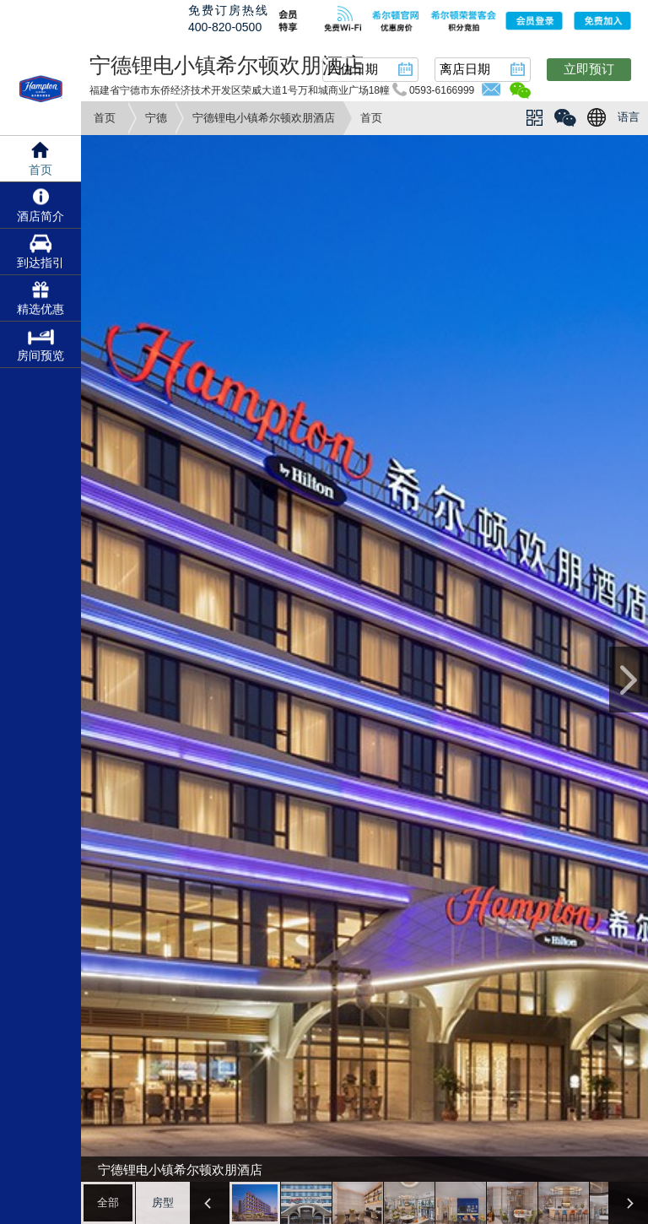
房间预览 (40, 355)
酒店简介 (40, 216)
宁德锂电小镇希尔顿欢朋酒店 (263, 117)
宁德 (156, 117)
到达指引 (40, 262)
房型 (163, 1202)
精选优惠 (40, 309)
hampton (40, 88)
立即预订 (589, 69)
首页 (105, 117)
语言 (629, 117)
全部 (108, 1202)
